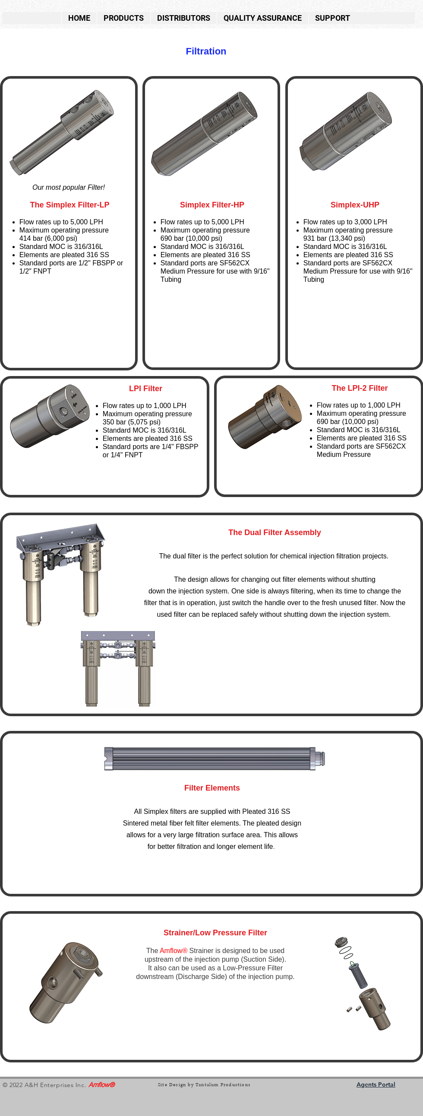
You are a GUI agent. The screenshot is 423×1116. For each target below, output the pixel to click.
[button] (123, 18)
